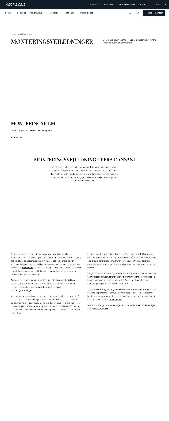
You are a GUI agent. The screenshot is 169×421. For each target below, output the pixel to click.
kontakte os (27, 267)
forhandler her (115, 299)
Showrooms (109, 4)
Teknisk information (127, 4)
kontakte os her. (100, 308)
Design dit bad (86, 12)
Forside (13, 34)
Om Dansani (94, 4)
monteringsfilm (41, 306)
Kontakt (143, 4)
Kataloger (69, 12)
